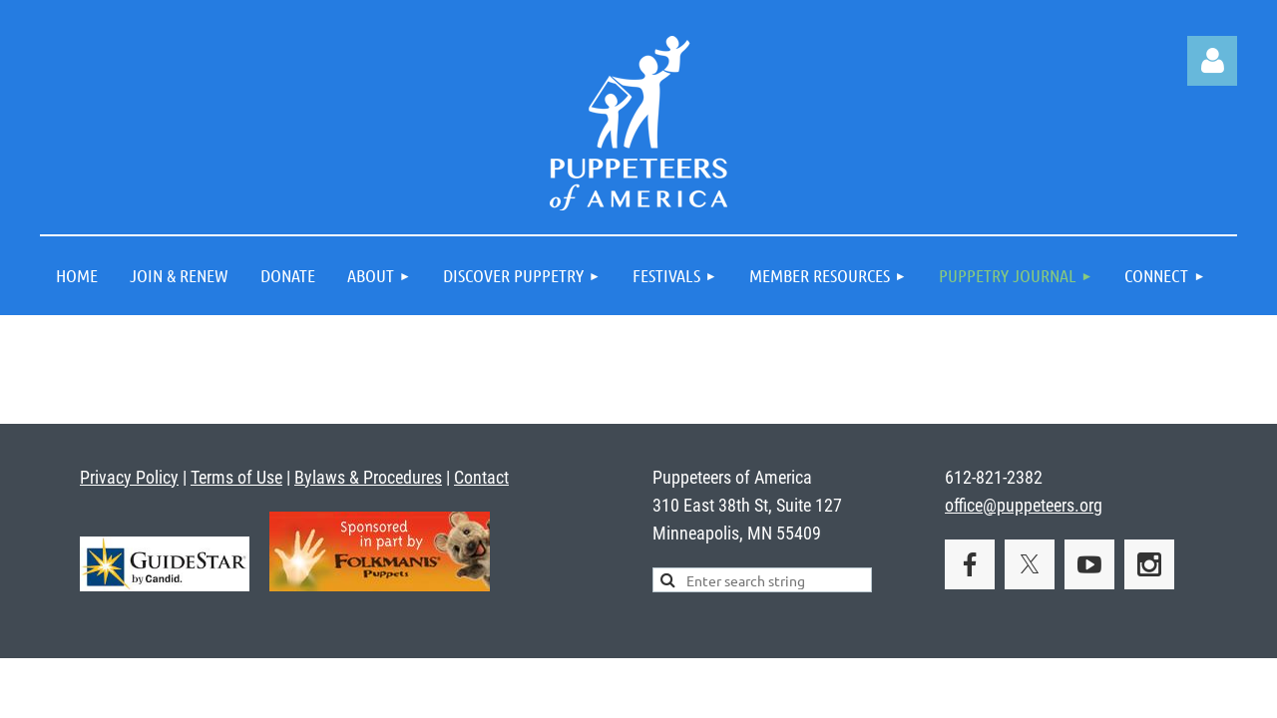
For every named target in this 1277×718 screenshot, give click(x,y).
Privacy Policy (129, 477)
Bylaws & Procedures (368, 477)
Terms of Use (236, 477)
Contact (481, 477)
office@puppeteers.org (1023, 505)
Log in (1212, 61)
